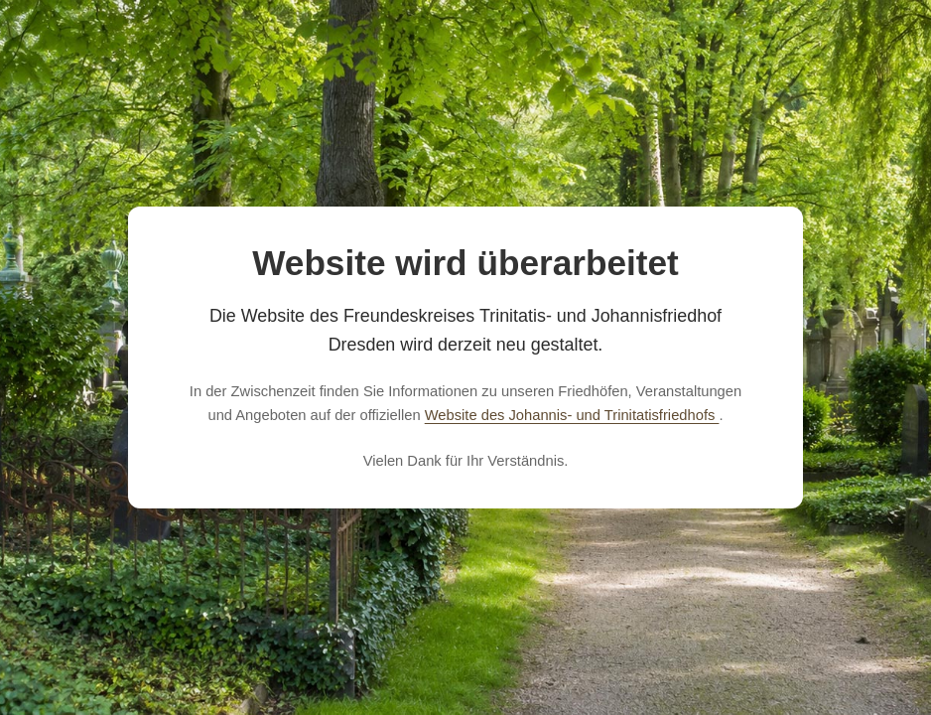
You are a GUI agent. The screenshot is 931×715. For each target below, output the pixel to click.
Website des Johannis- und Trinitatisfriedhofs (572, 415)
